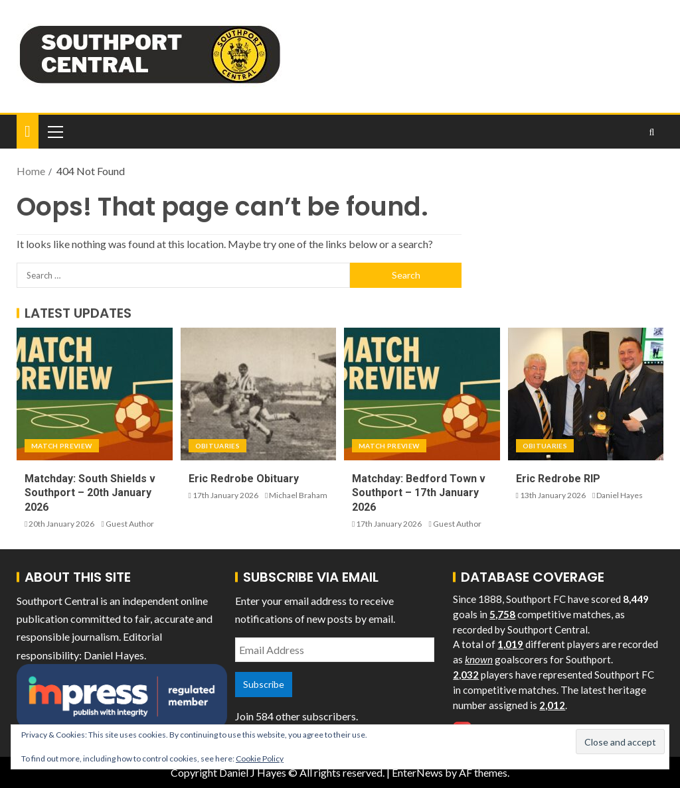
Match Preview (61, 446)
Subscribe (263, 684)
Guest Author (130, 524)
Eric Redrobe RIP (558, 478)
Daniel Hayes (619, 495)
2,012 (552, 705)
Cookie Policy (260, 758)
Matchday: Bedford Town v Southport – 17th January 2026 (418, 492)
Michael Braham (298, 495)
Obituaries (217, 446)
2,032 (466, 675)
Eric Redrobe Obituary (244, 478)
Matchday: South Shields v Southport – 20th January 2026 (90, 492)
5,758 (502, 614)
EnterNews (417, 772)
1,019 (510, 644)
